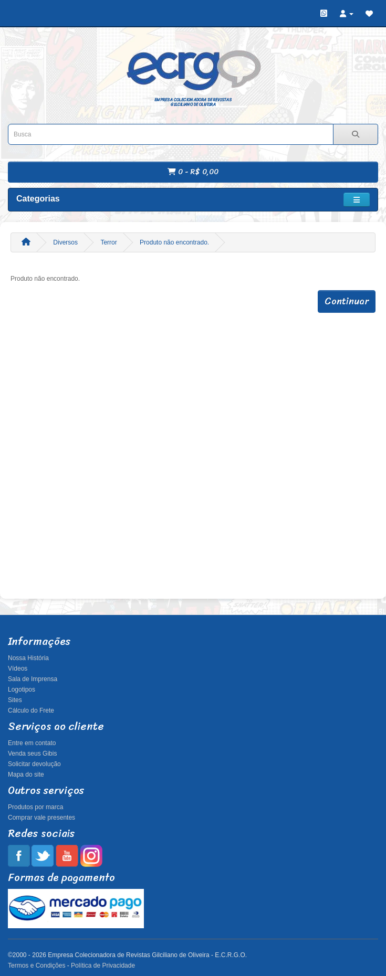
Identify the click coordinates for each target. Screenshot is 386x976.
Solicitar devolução (34, 764)
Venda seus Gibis (32, 753)
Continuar (347, 301)
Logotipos (21, 689)
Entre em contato (32, 743)
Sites (15, 700)
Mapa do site (26, 774)
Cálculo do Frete (31, 710)
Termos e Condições (36, 965)
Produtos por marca (35, 807)
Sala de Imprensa (32, 679)
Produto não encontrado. (174, 242)
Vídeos (17, 668)
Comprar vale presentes (41, 817)
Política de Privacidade (103, 965)
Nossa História (28, 658)
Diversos (65, 242)
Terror (108, 242)
